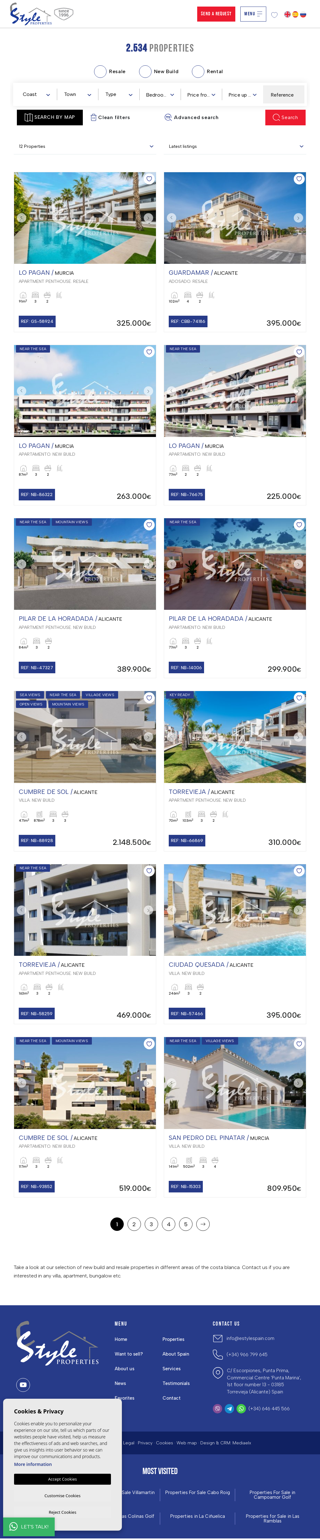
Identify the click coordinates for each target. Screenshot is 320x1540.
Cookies (164, 1444)
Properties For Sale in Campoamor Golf (272, 1496)
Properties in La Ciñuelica (197, 1517)
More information (33, 1463)
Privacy (145, 1444)
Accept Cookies (62, 1478)
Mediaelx (241, 1444)
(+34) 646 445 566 (269, 1409)
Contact (171, 1399)
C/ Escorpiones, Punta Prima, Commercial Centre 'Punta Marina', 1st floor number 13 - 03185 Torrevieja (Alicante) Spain (264, 1382)
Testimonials (176, 1384)
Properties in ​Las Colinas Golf (122, 1517)
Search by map (50, 117)
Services (171, 1370)
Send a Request (216, 14)
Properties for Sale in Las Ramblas (272, 1520)
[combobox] (36, 94)
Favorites (125, 1399)
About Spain (175, 1355)
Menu (253, 14)
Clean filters (110, 117)
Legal (128, 1444)
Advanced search (191, 117)
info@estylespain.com (250, 1339)
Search (285, 117)
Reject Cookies (62, 1512)
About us (125, 1370)
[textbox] (37, 94)
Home (121, 1340)
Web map (187, 1444)
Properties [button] (173, 1340)
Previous (20, 218)
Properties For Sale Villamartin (122, 1494)
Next (149, 218)
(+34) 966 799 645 (247, 1355)
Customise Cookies (62, 1494)
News (121, 1384)
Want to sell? (129, 1355)
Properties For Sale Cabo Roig (197, 1494)
